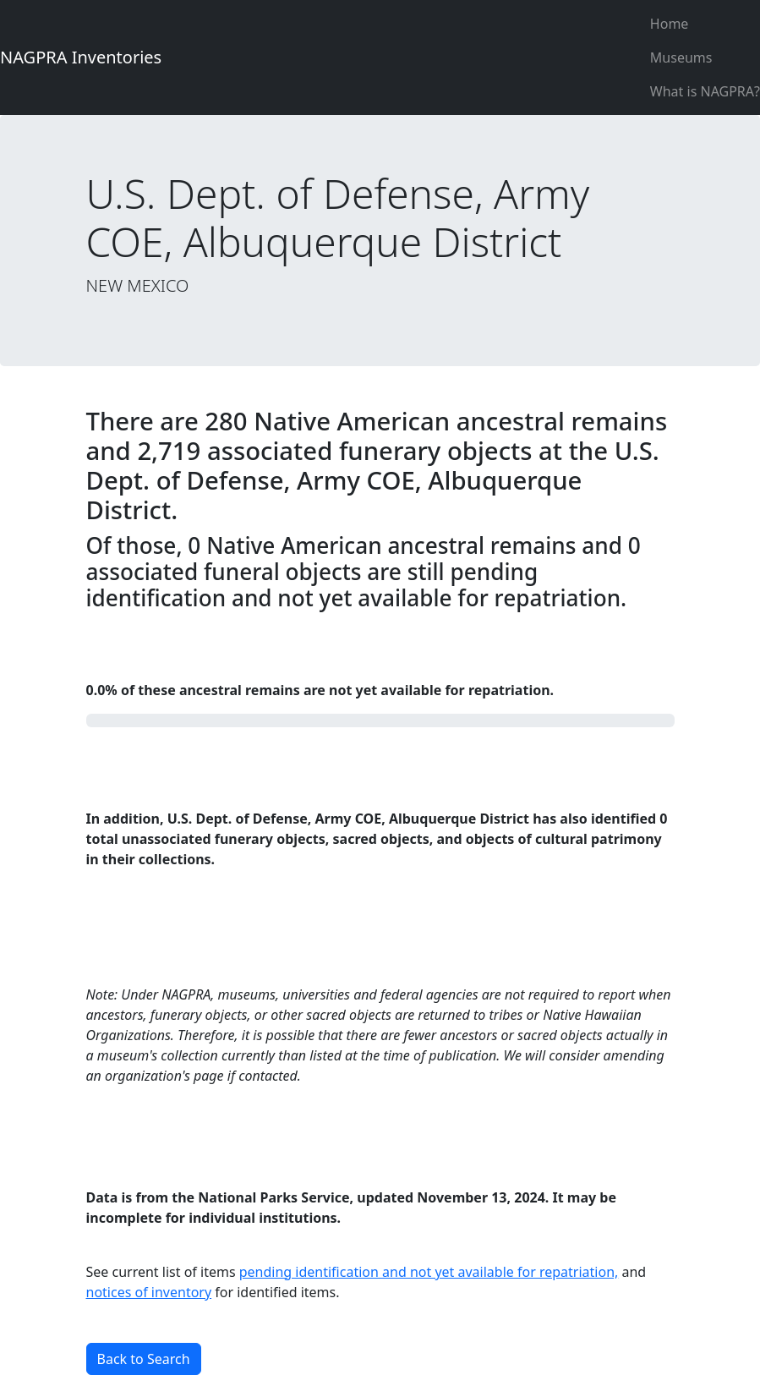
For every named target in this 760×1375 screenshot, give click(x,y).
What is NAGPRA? (705, 91)
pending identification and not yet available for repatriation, (429, 1272)
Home (669, 23)
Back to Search (143, 1359)
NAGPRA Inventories (80, 57)
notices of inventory (149, 1292)
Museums (681, 57)
